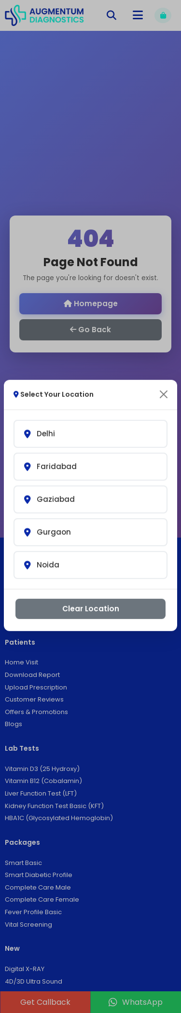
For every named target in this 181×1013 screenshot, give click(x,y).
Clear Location (90, 599)
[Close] (163, 384)
